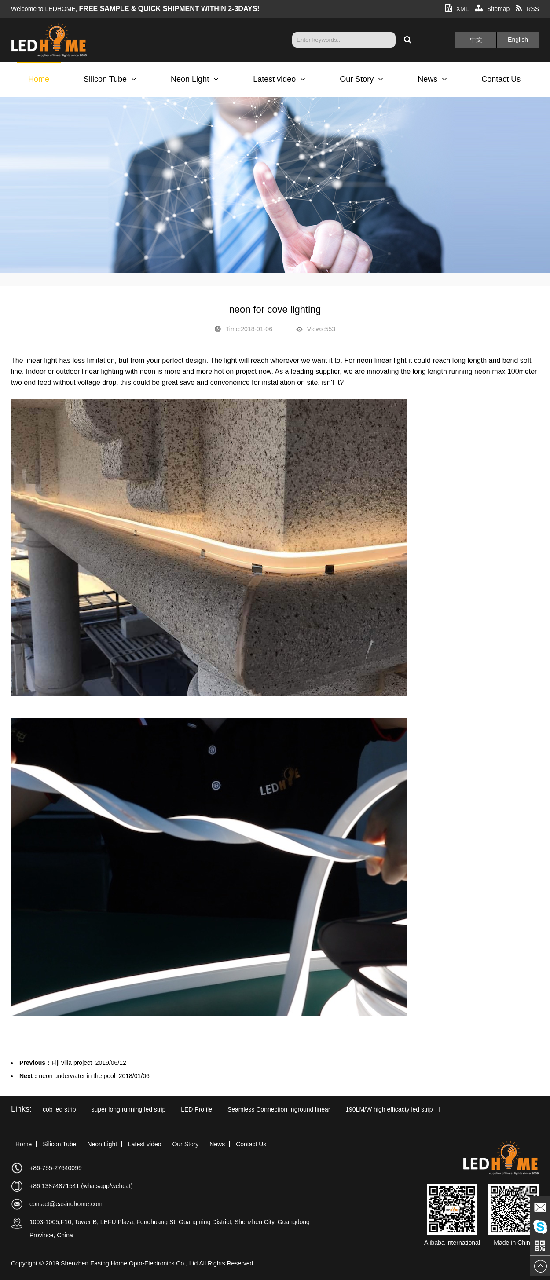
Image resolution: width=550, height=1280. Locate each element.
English (518, 39)
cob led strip (59, 1109)
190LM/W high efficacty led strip (389, 1109)
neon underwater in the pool (77, 1075)
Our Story (361, 79)
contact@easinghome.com (66, 1203)
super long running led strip (128, 1109)
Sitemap (492, 8)
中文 (476, 39)
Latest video (279, 79)
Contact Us (501, 79)
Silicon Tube (110, 79)
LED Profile (196, 1109)
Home (38, 79)
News (432, 79)
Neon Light (195, 79)
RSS (527, 8)
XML (457, 8)
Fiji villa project (71, 1062)
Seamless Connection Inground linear (278, 1109)
